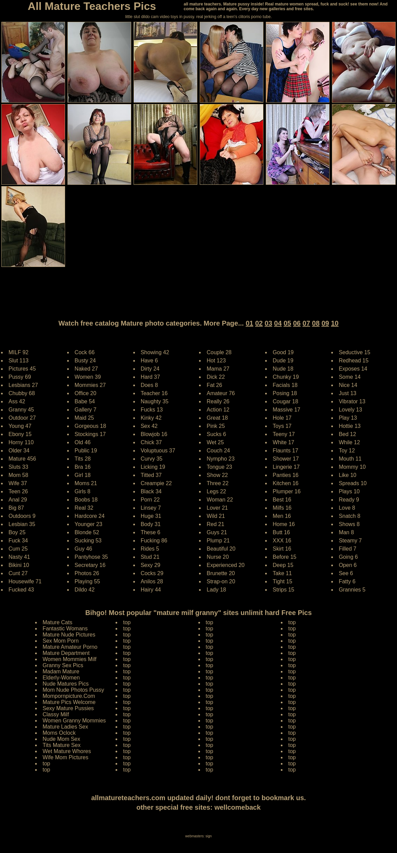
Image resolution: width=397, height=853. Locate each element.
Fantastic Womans (65, 628)
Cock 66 (85, 352)
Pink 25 (216, 426)
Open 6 (347, 565)
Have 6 (149, 360)
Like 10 (347, 475)
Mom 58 (18, 475)
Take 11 (282, 573)
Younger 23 (88, 524)
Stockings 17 (90, 434)
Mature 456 (22, 459)
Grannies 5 (352, 590)
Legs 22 (216, 491)
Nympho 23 (220, 459)
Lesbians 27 (23, 385)
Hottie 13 (350, 426)
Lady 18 (216, 590)
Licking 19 (153, 467)
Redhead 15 (353, 360)
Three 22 (217, 483)
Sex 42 (149, 426)
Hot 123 (216, 360)
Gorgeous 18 (90, 426)
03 (268, 323)
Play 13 (348, 418)
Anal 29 (18, 500)
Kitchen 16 (286, 483)
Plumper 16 (287, 491)
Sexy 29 (151, 565)
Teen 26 (18, 491)
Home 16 (284, 524)
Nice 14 (348, 385)
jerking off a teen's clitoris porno (232, 16)
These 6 (151, 532)
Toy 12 (347, 450)
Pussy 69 (20, 377)
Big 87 (16, 508)
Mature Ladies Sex (65, 727)
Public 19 (86, 450)
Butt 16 (281, 532)
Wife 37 (18, 483)
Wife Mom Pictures (65, 757)
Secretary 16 (90, 565)
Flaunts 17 (285, 450)
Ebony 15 (20, 434)
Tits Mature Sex (61, 745)
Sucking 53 (88, 540)
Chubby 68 (22, 393)
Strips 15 (283, 590)
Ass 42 (17, 401)
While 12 (349, 442)
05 (287, 323)
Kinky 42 (151, 418)
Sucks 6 (216, 434)
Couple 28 (219, 352)
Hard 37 (150, 377)
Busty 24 (85, 360)
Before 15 (284, 557)
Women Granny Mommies (74, 720)
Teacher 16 (154, 393)
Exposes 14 (353, 369)
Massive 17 (286, 410)
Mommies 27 (90, 385)
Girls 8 (82, 491)
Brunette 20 (221, 573)
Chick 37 (151, 442)
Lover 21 (217, 508)
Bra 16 (83, 467)
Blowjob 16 (154, 434)
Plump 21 (218, 540)
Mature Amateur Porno (70, 647)
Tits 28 (83, 459)
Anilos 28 (152, 581)
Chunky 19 (286, 377)
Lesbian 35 (22, 524)
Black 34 (151, 491)
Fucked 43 (21, 590)
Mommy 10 (352, 467)
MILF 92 (19, 352)
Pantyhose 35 (91, 557)
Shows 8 (349, 524)
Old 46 (83, 442)
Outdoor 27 (22, 418)
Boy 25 (17, 532)
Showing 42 (155, 352)
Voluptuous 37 (158, 450)
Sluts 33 (18, 467)
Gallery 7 (85, 410)
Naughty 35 (155, 401)
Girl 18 (83, 475)
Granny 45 (21, 410)
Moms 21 (86, 483)
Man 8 (346, 532)
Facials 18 (285, 385)
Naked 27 (86, 369)
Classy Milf (56, 714)
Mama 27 (218, 369)
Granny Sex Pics (63, 665)
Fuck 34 (18, 540)
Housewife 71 (25, 581)
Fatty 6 (347, 581)
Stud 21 (150, 557)
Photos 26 (87, 573)
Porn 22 (150, 500)
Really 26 (218, 401)
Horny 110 (21, 442)
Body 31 (151, 524)
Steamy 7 (350, 540)
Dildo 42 (85, 590)
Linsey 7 (151, 508)
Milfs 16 (282, 508)
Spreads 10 (353, 483)
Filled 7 (347, 549)
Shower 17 (286, 459)
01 (249, 323)
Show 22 (217, 475)
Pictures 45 (22, 369)
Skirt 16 (282, 549)
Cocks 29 (152, 573)
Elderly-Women (61, 677)
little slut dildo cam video (147, 16)
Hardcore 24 (90, 516)
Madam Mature (61, 671)
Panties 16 (286, 475)
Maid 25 (84, 418)
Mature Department (66, 653)
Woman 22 (220, 500)
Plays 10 (349, 491)
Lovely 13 (350, 410)
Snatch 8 (349, 516)
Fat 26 (214, 385)
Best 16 (282, 500)
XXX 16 (282, 540)
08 (316, 323)
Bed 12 (347, 434)
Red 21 (215, 524)
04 (277, 323)
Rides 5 (150, 549)
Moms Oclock (59, 733)
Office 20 (85, 393)
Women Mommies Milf (69, 659)
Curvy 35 (152, 459)
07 (306, 323)
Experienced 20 (225, 565)
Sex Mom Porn (61, 641)
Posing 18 (285, 393)
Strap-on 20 (221, 581)
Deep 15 (283, 565)
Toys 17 (282, 426)
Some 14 (350, 377)
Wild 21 (216, 516)
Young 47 (20, 426)
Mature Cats (57, 622)
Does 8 (149, 385)
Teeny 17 (284, 434)
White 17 (283, 442)
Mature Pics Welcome (69, 702)
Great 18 (217, 418)
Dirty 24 (150, 369)
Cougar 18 (285, 401)
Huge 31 (151, 516)
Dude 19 (283, 360)
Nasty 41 (19, 557)
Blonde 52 (87, 532)
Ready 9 (349, 500)
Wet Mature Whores (67, 751)
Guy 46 (83, 549)
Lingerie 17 (286, 467)
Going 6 (348, 557)
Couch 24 (218, 450)
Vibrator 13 (352, 401)
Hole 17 (282, 418)
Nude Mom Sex (61, 739)
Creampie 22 (156, 483)
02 (259, 323)
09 (325, 323)
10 (334, 323)
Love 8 (347, 508)
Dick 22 (216, 377)
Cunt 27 (18, 573)
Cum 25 (18, 549)
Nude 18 (283, 369)
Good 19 (283, 352)
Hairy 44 (151, 590)
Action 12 (218, 410)
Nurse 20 (218, 557)
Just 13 (347, 393)
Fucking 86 (154, 540)
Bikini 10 (19, 565)
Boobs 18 (86, 500)
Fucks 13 (152, 410)
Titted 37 (151, 475)
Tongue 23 (219, 467)
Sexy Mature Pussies (68, 708)
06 (297, 323)
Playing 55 (87, 581)
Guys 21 (217, 532)
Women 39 (88, 377)
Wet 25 (215, 442)
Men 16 (282, 516)
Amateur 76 (221, 393)
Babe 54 (85, 401)
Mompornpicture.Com (69, 696)
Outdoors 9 (22, 516)
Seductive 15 (354, 352)
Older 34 (19, 450)
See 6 (346, 573)
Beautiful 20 (221, 549)
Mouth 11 (350, 459)
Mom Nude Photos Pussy (73, 690)
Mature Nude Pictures (69, 635)
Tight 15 (282, 581)
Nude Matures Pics (66, 684)
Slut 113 (19, 360)
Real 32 (84, 508)
